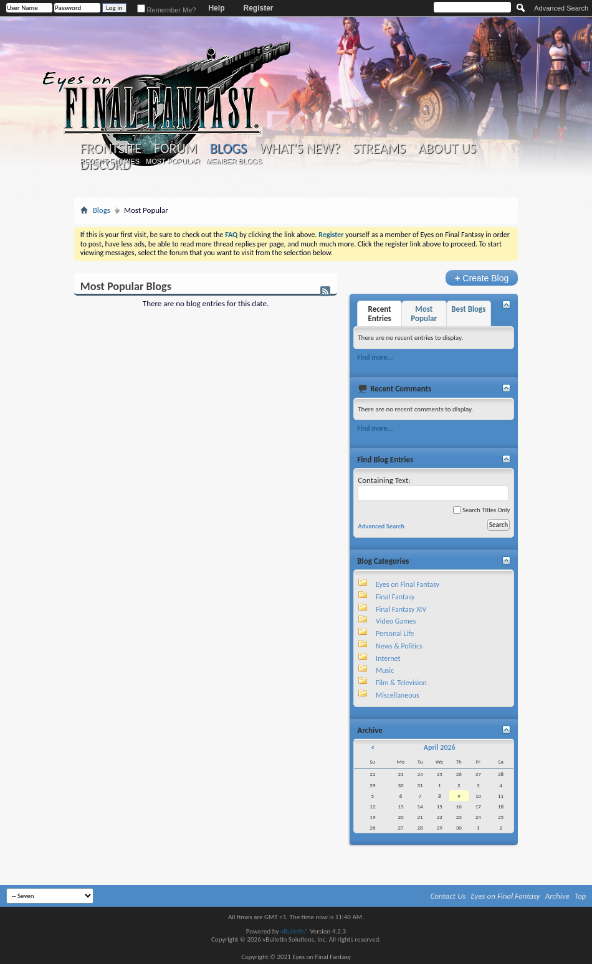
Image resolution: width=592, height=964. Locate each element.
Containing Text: (433, 488)
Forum (175, 149)
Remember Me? (166, 10)
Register (258, 8)
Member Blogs (234, 161)
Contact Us (448, 896)
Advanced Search (561, 8)
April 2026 (440, 747)
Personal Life (395, 633)
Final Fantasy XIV (401, 609)
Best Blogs (468, 309)
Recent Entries (110, 161)
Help (216, 8)
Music (385, 670)
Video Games (396, 621)
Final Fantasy (395, 596)
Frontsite (110, 149)
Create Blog (482, 278)
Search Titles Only (481, 510)
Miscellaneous (397, 695)
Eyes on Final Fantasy (407, 584)
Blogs (228, 148)
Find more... (375, 357)
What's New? (299, 149)
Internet (388, 658)
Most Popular (173, 161)
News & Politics (399, 646)
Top (580, 896)
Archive (557, 896)
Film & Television (401, 682)
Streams (379, 149)
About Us (447, 149)
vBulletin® (294, 931)
